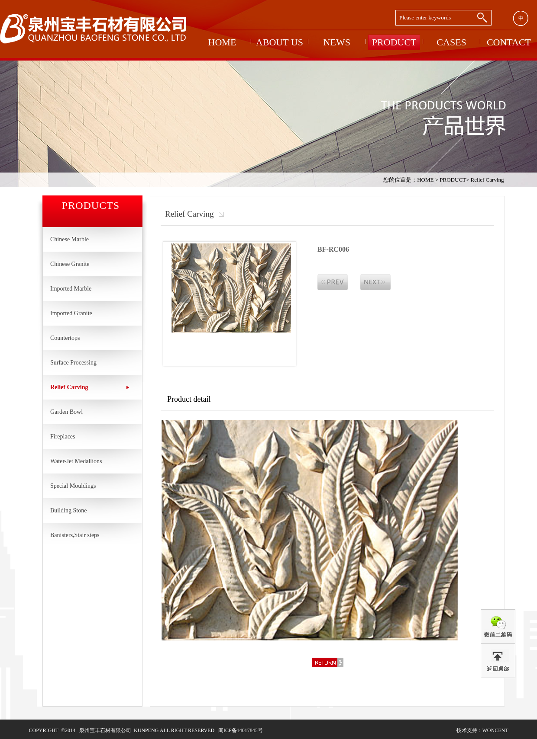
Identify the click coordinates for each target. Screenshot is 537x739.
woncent (495, 730)
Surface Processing (73, 362)
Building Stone (68, 510)
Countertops (65, 338)
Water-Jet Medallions (76, 461)
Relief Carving (487, 179)
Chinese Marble (69, 239)
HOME (425, 179)
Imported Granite (71, 313)
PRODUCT (453, 179)
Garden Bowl (66, 412)
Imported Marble (70, 288)
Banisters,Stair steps (75, 535)
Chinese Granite (70, 264)
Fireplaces (62, 436)
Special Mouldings (73, 486)
